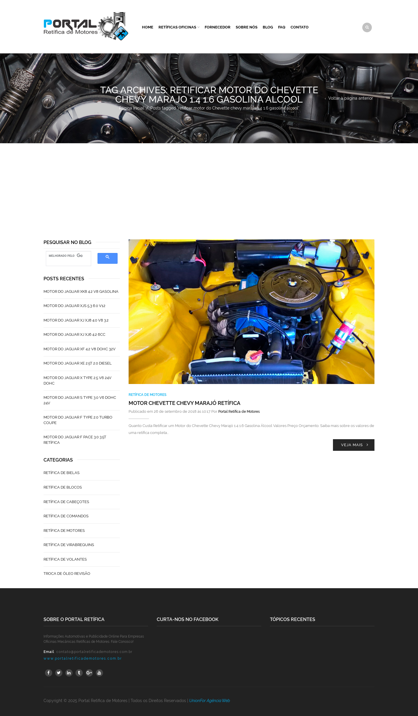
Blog (268, 27)
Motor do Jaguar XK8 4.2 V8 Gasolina (81, 291)
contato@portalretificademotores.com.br (94, 652)
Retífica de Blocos (63, 487)
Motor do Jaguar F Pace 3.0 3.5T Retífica (75, 440)
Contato (300, 27)
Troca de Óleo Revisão (67, 573)
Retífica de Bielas (62, 473)
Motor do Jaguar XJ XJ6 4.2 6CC (74, 334)
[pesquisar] (65, 256)
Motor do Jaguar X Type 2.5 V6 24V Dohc (77, 380)
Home (147, 27)
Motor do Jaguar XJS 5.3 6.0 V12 (74, 306)
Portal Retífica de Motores (239, 412)
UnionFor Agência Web (209, 700)
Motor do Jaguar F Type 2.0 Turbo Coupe (78, 420)
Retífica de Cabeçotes (66, 502)
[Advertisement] (209, 187)
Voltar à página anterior (350, 98)
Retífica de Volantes (65, 559)
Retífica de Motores (147, 395)
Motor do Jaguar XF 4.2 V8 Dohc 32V (80, 349)
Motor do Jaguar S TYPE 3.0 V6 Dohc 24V (80, 400)
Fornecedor (217, 27)
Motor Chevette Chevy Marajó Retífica (184, 403)
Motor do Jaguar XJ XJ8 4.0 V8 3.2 (76, 320)
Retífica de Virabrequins (69, 545)
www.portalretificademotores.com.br (83, 658)
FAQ (281, 27)
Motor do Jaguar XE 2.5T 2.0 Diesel (78, 363)
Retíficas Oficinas (177, 27)
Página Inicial (131, 108)
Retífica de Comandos (66, 516)
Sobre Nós (246, 27)
